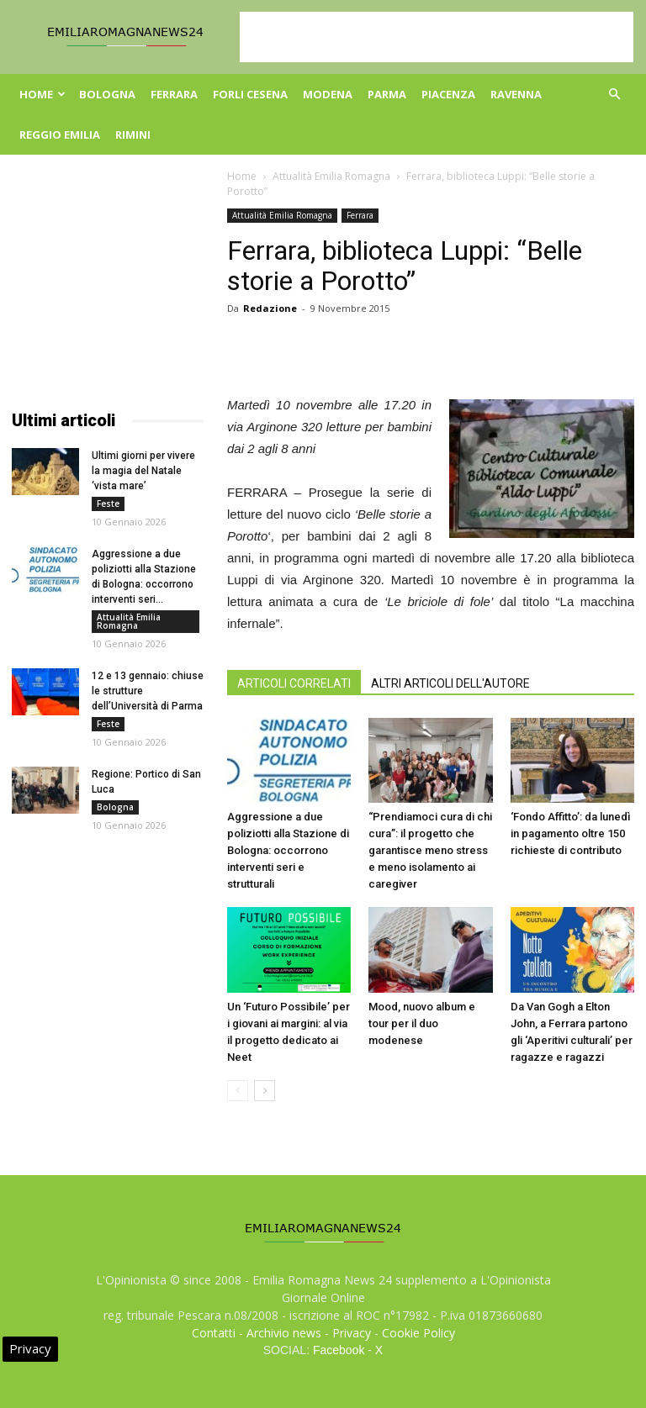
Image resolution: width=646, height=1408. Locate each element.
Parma (387, 94)
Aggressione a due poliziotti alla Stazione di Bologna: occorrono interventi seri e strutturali (288, 850)
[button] (614, 95)
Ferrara (174, 94)
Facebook (338, 1350)
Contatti (214, 1333)
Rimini (133, 134)
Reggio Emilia (59, 134)
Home (42, 94)
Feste (108, 503)
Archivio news (283, 1333)
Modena (327, 94)
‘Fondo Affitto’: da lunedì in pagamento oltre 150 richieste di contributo (570, 833)
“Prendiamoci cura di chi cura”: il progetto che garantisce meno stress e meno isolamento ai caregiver (430, 850)
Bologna (107, 94)
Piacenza (448, 94)
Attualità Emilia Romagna (331, 176)
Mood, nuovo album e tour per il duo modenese (421, 1023)
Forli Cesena (250, 94)
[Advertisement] (436, 37)
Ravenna (516, 94)
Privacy (351, 1333)
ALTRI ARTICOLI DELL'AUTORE (450, 683)
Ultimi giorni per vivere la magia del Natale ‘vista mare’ (143, 471)
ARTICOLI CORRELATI (294, 683)
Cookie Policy (418, 1333)
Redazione (270, 308)
